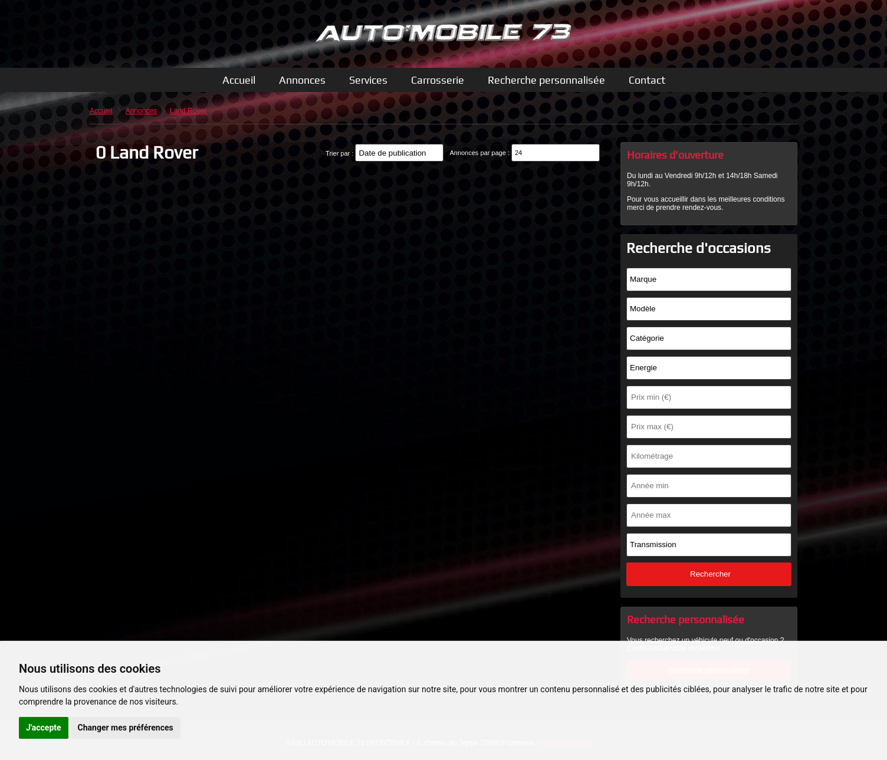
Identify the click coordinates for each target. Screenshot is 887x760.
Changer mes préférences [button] (125, 727)
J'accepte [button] (43, 727)
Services (368, 80)
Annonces (302, 80)
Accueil (238, 80)
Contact (647, 80)
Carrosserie (437, 80)
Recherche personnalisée (546, 80)
